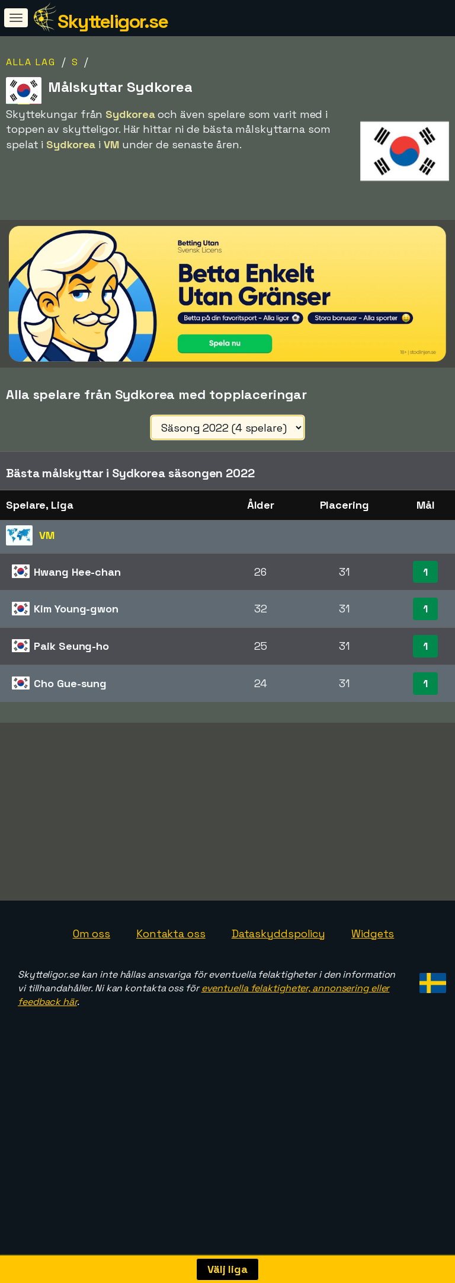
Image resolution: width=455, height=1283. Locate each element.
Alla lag (31, 62)
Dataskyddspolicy (278, 933)
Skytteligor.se (112, 21)
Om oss (91, 933)
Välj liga (227, 1269)
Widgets (372, 933)
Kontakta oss (171, 933)
